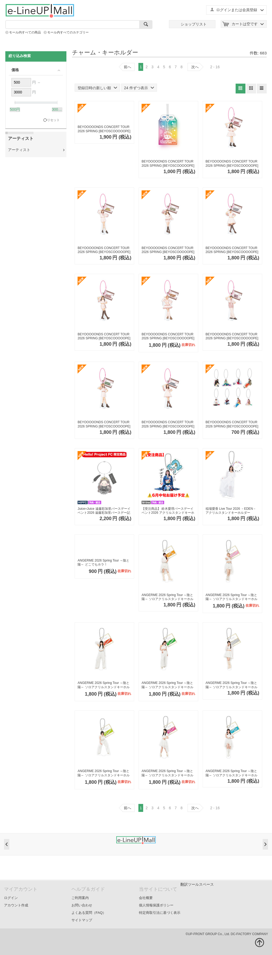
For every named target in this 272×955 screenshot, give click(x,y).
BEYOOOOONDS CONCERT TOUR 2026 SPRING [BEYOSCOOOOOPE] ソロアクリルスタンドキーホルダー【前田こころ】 (232, 250)
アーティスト (19, 150)
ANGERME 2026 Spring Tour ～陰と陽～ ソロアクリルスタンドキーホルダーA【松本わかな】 (231, 685)
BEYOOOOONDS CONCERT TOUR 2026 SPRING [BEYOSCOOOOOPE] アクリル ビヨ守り (168, 164)
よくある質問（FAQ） (88, 913)
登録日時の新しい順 (97, 88)
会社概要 (146, 898)
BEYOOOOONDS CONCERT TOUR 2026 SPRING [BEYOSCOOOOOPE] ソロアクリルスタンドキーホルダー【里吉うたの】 (168, 424)
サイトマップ (81, 920)
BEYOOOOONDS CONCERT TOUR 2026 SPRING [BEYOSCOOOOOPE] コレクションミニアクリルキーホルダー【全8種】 (232, 424)
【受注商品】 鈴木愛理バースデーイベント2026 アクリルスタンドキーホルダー (168, 511)
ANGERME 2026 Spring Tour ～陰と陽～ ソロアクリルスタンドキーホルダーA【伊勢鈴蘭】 (167, 597)
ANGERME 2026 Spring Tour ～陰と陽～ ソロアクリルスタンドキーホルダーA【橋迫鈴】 (103, 685)
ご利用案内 (80, 898)
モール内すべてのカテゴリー (68, 32)
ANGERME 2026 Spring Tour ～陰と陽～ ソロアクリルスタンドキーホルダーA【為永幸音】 (231, 597)
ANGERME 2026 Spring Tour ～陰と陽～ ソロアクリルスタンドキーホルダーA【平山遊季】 (103, 773)
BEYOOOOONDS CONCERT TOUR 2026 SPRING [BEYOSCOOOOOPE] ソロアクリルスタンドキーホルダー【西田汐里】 (232, 164)
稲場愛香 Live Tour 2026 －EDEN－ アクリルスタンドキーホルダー (231, 511)
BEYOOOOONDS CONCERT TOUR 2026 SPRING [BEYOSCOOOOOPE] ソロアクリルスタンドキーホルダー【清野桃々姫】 (168, 336)
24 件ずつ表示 (139, 88)
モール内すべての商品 (25, 32)
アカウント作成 (16, 905)
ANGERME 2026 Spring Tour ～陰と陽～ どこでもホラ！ (103, 563)
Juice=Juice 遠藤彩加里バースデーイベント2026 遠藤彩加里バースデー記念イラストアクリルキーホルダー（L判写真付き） (104, 511)
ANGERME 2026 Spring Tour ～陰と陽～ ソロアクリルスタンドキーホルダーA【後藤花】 (231, 773)
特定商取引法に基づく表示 (159, 913)
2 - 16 (215, 67)
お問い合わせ (81, 905)
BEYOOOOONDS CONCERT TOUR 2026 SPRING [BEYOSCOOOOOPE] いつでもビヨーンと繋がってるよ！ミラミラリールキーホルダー (104, 129)
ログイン (11, 898)
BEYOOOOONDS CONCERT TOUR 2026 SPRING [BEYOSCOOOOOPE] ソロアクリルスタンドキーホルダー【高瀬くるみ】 (168, 250)
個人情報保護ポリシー (156, 905)
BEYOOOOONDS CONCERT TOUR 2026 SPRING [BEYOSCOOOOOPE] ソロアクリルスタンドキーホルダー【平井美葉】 (232, 336)
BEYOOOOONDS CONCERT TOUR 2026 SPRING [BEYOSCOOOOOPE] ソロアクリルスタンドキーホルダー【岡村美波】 (104, 336)
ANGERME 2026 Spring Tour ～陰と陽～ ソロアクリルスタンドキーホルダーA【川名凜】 (167, 685)
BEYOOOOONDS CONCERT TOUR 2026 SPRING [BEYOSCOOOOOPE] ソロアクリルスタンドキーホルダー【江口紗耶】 (104, 250)
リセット (53, 120)
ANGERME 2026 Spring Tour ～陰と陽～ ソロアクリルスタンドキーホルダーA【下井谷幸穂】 (167, 773)
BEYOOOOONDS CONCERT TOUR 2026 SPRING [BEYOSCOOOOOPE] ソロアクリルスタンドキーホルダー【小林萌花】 (104, 424)
